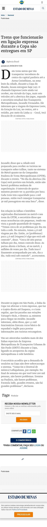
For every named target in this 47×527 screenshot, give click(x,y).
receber (23, 419)
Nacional (11, 15)
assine (23, 448)
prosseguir (23, 514)
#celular (14, 395)
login (37, 445)
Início (3, 15)
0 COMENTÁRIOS (23, 440)
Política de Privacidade (19, 510)
